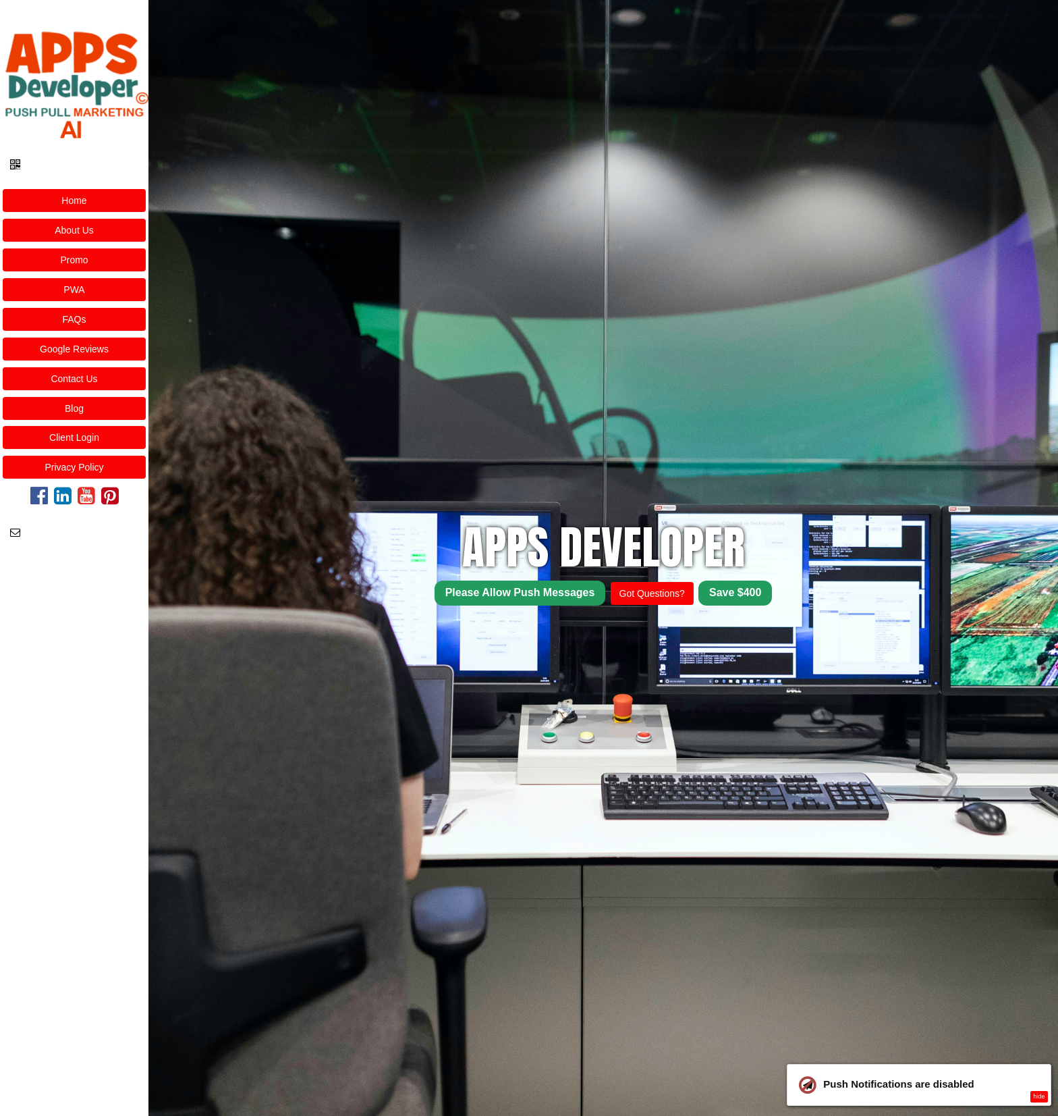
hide (1039, 1096)
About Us (74, 230)
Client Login (74, 437)
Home (73, 200)
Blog (74, 408)
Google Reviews (74, 349)
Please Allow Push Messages (520, 592)
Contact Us (74, 378)
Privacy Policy (74, 467)
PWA (73, 289)
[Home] (74, 73)
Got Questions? (652, 593)
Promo (74, 260)
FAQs (74, 319)
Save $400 (735, 592)
